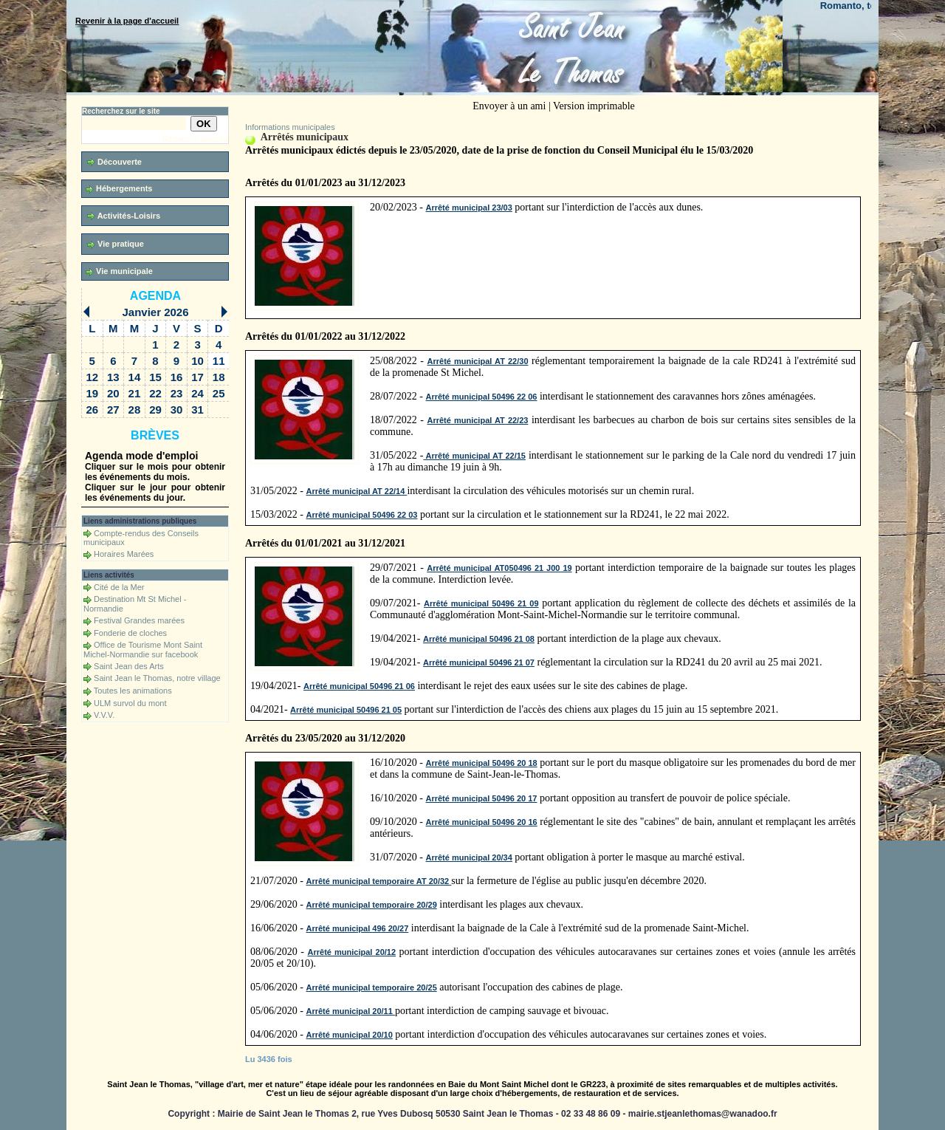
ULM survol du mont (130, 703)
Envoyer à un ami (509, 106)
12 (92, 377)
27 (113, 409)
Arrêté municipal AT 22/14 (356, 491)
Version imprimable (594, 106)
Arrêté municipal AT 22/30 (478, 361)
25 (219, 393)
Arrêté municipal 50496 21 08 (479, 638)
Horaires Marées (124, 553)
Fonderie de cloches (130, 633)
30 (177, 409)
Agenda (155, 296)
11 (219, 361)
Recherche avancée (195, 139)
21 (134, 393)
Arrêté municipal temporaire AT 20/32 (378, 881)
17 (197, 377)
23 (177, 393)
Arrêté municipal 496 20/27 (357, 928)
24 (197, 393)
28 (134, 409)
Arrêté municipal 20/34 (468, 857)
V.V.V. (104, 714)
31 (197, 409)
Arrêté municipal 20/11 (350, 1011)
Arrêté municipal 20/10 (349, 1034)
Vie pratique (115, 244)
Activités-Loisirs (123, 216)
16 (177, 377)
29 (155, 409)
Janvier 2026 (155, 312)
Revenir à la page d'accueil (127, 20)
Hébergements (119, 189)
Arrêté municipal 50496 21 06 (359, 686)
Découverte (114, 162)
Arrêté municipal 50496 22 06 (481, 396)
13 (113, 377)
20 (113, 393)
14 (134, 377)
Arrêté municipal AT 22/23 (477, 420)
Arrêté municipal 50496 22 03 (361, 514)
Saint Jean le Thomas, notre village (157, 678)
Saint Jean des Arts (129, 666)
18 (219, 377)
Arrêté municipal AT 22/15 (474, 455)
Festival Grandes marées (139, 620)
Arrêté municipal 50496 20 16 (481, 822)
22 (155, 393)
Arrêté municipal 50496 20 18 (481, 763)
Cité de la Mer (119, 587)
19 (92, 393)
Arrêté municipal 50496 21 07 (479, 662)
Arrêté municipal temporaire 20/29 (371, 904)
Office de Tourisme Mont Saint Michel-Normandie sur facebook (142, 649)
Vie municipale (119, 271)
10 (197, 361)
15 (155, 377)
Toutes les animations (133, 690)
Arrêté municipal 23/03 (468, 207)
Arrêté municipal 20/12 (352, 952)
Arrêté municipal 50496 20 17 (481, 798)
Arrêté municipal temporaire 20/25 (371, 987)
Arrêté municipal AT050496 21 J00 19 (499, 568)
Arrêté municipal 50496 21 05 (346, 709)
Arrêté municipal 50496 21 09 (481, 603)
